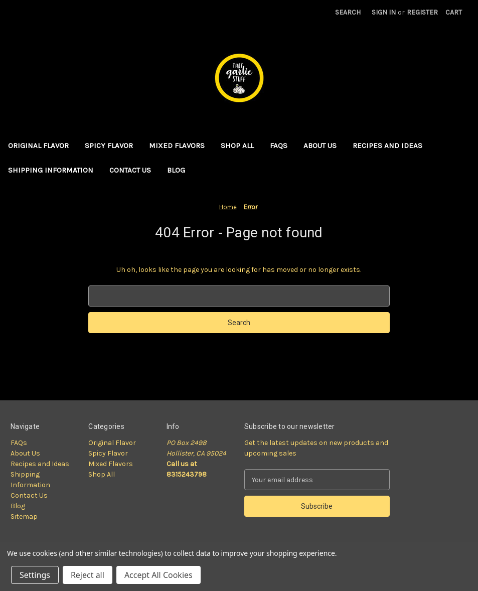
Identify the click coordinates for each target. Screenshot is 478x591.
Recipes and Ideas (387, 145)
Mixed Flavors (177, 145)
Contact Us (130, 170)
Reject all (87, 574)
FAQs (278, 145)
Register (422, 12)
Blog (176, 170)
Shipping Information (50, 170)
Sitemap (24, 516)
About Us (320, 145)
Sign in (384, 12)
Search (348, 12)
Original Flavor (38, 145)
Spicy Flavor (109, 145)
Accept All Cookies (158, 574)
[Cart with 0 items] (453, 12)
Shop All (237, 145)
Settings (35, 574)
